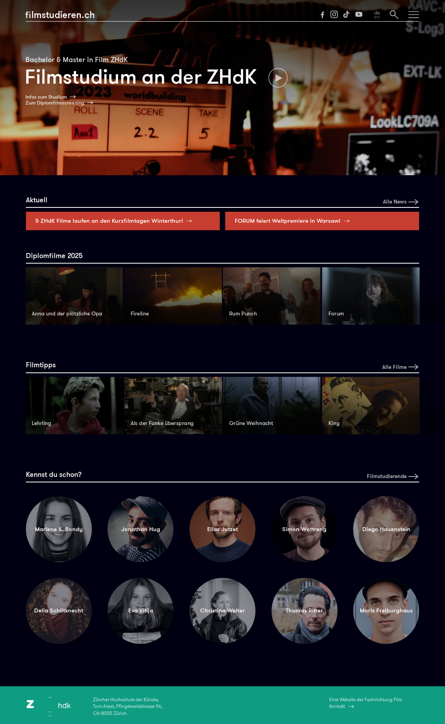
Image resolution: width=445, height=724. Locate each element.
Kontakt (337, 706)
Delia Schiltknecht (58, 610)
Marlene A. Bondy (59, 529)
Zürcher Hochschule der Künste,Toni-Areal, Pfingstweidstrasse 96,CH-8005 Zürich (127, 706)
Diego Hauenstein (386, 529)
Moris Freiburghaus (386, 610)
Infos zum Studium (46, 97)
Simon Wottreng (304, 529)
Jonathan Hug (140, 529)
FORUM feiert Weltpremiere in (294, 220)
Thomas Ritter (304, 610)
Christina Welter (222, 610)
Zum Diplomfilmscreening (55, 102)
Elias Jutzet (222, 529)
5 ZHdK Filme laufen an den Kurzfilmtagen (115, 220)
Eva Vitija (140, 610)
